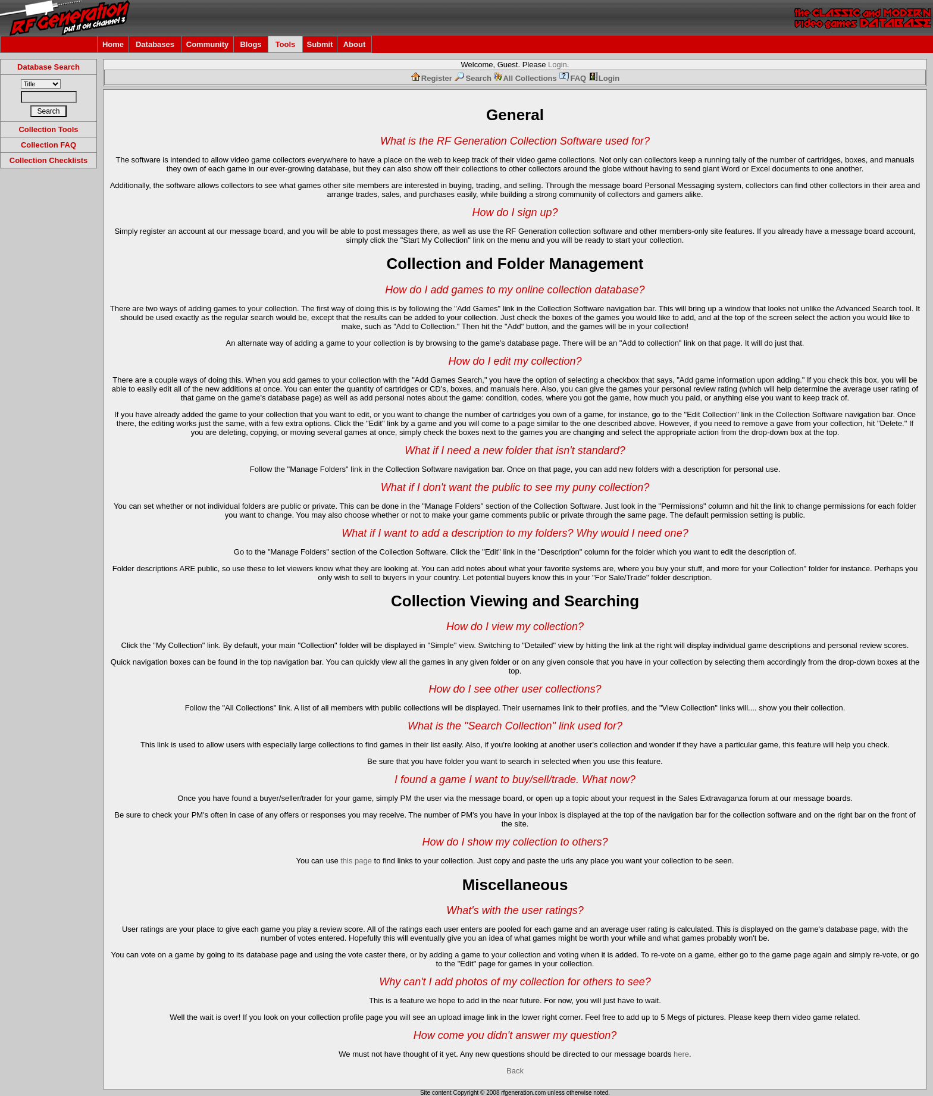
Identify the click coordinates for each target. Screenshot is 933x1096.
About (354, 44)
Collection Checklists (48, 160)
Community (207, 44)
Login (557, 64)
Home (113, 44)
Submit (319, 44)
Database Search (48, 66)
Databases (155, 44)
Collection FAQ (48, 144)
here (681, 1054)
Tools (285, 44)
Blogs (250, 44)
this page (356, 860)
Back (515, 1070)
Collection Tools (48, 129)
